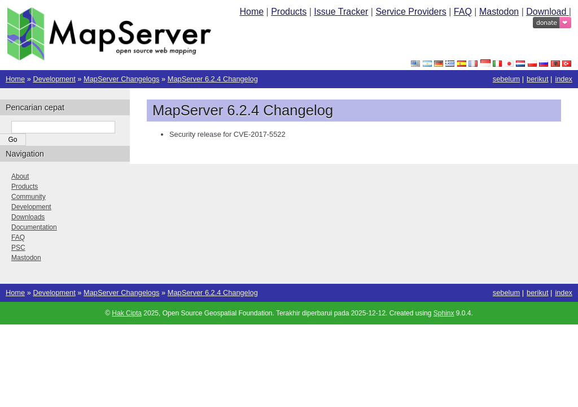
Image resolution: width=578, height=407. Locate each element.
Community (28, 197)
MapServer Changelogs (121, 79)
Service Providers (410, 11)
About (20, 176)
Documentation (34, 227)
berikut (537, 79)
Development (54, 79)
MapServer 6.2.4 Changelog (213, 79)
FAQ (463, 11)
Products (288, 11)
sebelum (506, 79)
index (563, 79)
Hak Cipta (127, 313)
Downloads (28, 217)
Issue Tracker (341, 11)
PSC (18, 248)
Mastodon (499, 11)
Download (547, 11)
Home (251, 11)
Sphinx (444, 313)
